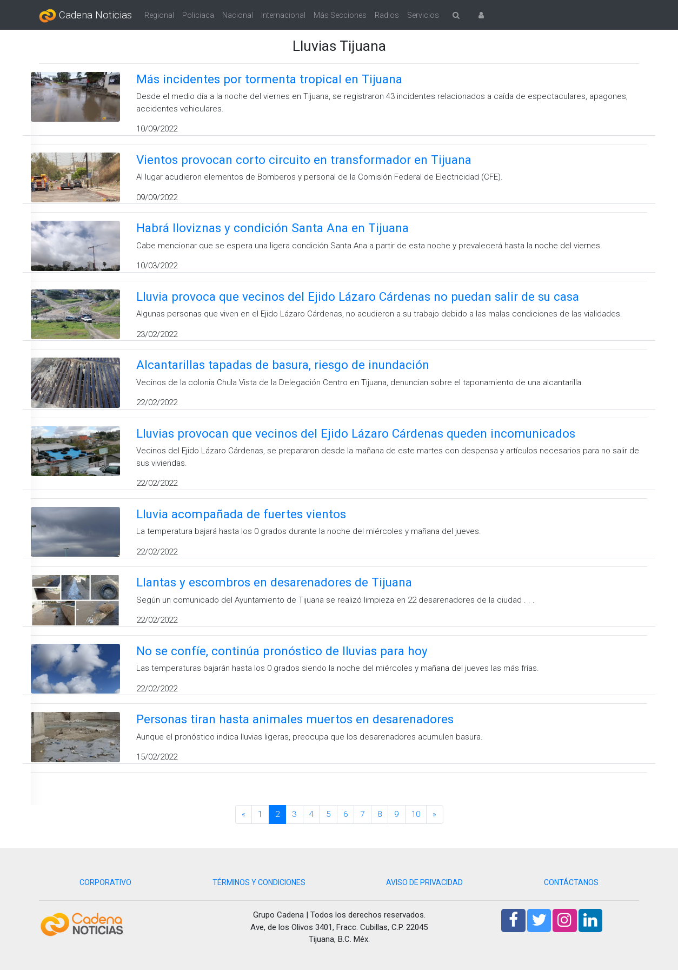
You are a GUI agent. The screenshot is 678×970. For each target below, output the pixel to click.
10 (415, 814)
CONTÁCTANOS (571, 882)
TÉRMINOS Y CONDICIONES (258, 882)
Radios (387, 15)
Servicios (423, 15)
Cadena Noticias (85, 15)
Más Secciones (340, 15)
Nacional (237, 15)
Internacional (283, 15)
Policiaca (198, 15)
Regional (159, 15)
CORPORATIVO (105, 882)
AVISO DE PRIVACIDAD (424, 882)
